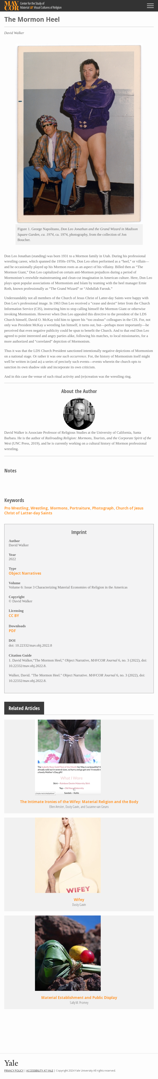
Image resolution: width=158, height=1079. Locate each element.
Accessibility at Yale (39, 1070)
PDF (12, 630)
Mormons (58, 508)
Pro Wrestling (16, 508)
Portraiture (80, 508)
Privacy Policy (14, 1070)
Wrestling (39, 508)
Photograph (103, 508)
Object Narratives (25, 573)
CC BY (14, 615)
